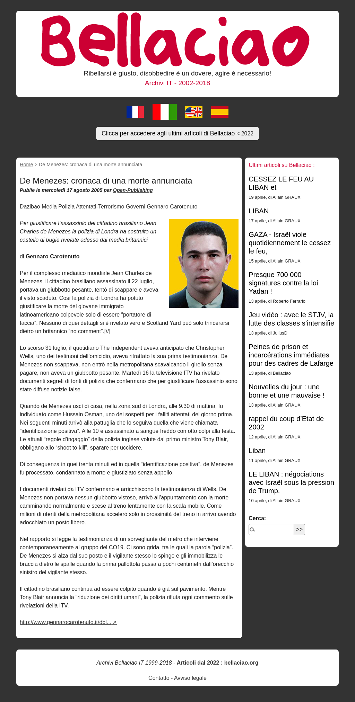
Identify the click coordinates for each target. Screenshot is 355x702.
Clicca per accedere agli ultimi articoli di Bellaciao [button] (177, 133)
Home (26, 164)
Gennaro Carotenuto (172, 207)
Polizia (66, 207)
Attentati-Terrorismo (100, 207)
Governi (135, 207)
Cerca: (257, 518)
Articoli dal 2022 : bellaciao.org (218, 663)
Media (49, 207)
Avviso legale (190, 678)
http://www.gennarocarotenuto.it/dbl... (65, 622)
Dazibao (30, 207)
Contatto (158, 678)
